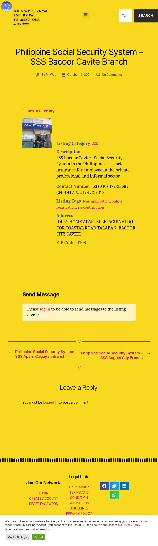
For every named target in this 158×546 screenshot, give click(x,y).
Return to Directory (38, 111)
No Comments (113, 75)
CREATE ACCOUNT (43, 504)
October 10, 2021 (79, 75)
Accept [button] (39, 537)
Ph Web (49, 75)
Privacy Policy (131, 525)
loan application (99, 201)
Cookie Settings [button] (17, 537)
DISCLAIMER (79, 493)
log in (45, 309)
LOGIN (44, 499)
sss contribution (96, 207)
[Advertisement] (104, 128)
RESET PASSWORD (43, 510)
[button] (85, 15)
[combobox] (125, 16)
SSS (95, 143)
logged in (50, 408)
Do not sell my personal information (27, 529)
